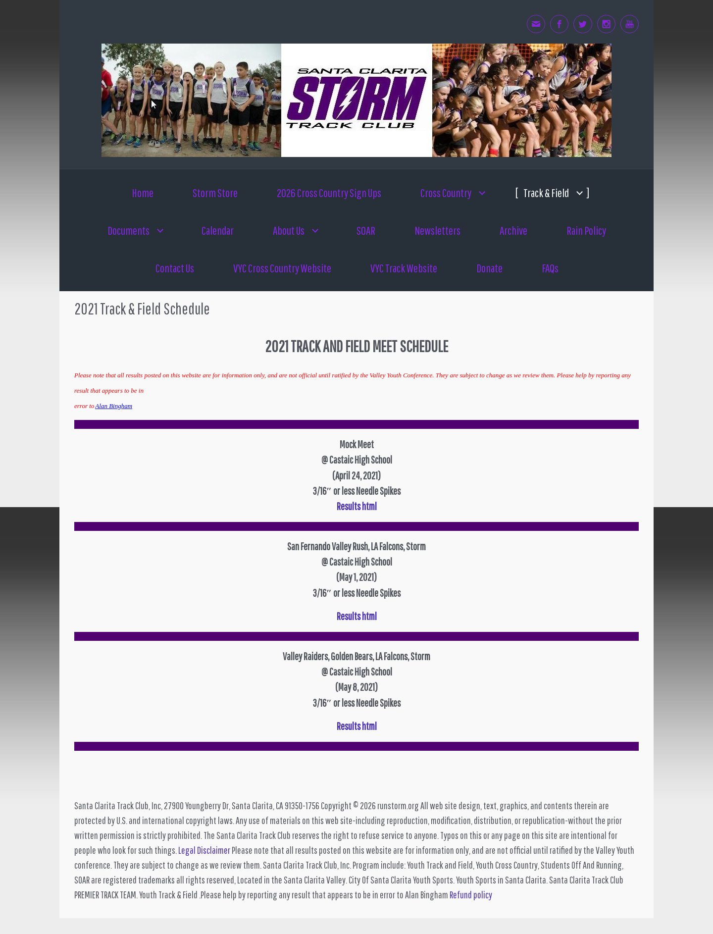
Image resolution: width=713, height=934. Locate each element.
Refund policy (471, 894)
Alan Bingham (113, 406)
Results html (357, 726)
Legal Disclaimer (204, 850)
